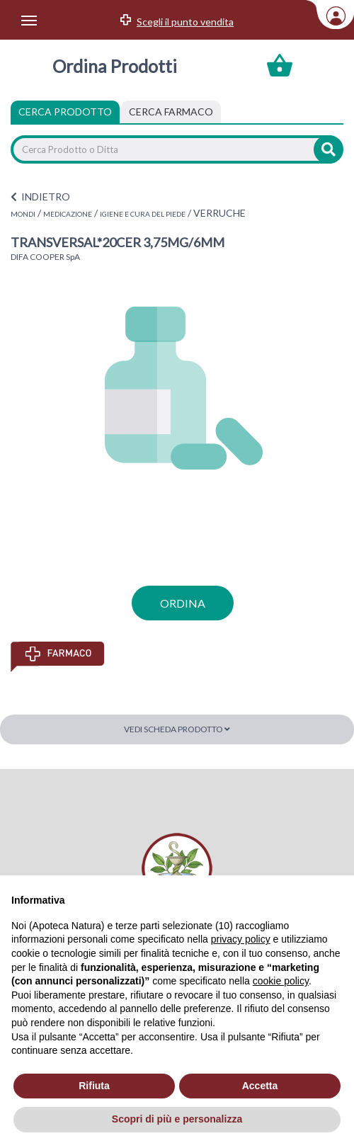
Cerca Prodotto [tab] (65, 112)
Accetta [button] (260, 1085)
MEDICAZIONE (67, 214)
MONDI (23, 214)
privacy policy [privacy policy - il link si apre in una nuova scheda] (240, 939)
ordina (182, 603)
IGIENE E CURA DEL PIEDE (142, 214)
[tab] (171, 112)
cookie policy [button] (281, 981)
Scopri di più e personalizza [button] (177, 1119)
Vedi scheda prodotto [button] (177, 729)
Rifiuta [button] (94, 1085)
